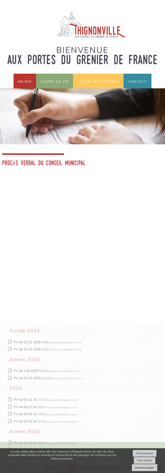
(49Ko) (33, 372)
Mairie (25, 81)
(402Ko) (34, 408)
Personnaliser (144, 467)
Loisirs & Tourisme (98, 81)
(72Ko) (31, 429)
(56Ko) (33, 379)
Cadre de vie (54, 81)
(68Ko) (31, 437)
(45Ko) (32, 401)
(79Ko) (31, 444)
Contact (137, 81)
